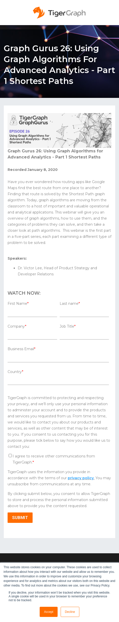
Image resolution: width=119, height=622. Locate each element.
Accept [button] (48, 612)
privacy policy (81, 478)
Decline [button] (70, 612)
